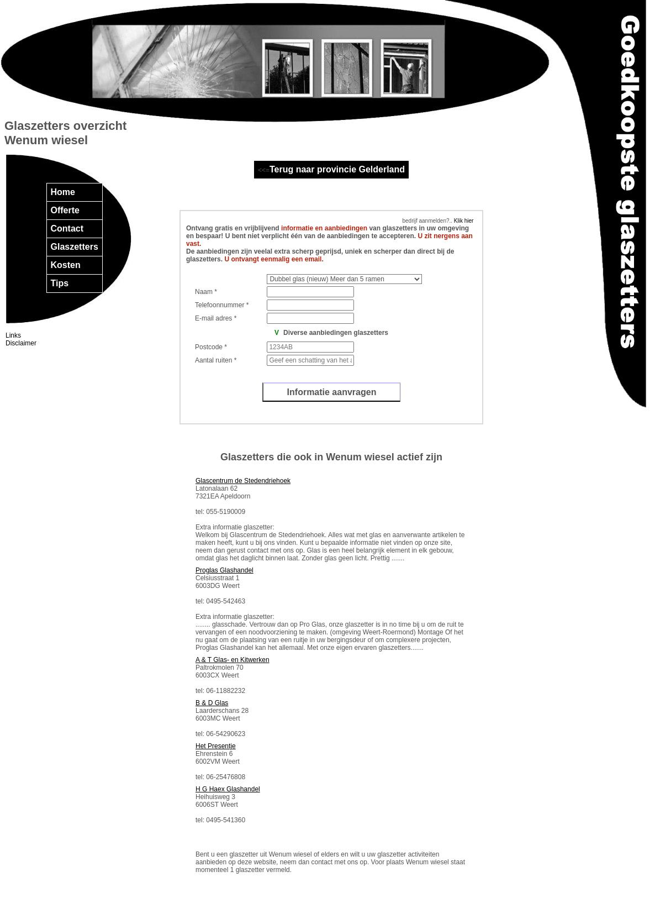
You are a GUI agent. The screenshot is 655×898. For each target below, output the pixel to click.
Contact (67, 228)
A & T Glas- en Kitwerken (233, 660)
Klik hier (462, 221)
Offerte (65, 210)
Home (63, 192)
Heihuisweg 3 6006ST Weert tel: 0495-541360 (228, 804)
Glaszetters (74, 246)
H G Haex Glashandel (228, 789)
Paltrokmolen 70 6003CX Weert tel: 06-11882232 (233, 675)
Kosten (66, 265)
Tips (60, 283)
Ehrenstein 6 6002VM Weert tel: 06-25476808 (220, 761)
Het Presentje (216, 746)
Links (13, 335)
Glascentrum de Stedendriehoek (243, 481)
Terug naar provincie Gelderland (337, 169)
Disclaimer (21, 343)
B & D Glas (212, 703)
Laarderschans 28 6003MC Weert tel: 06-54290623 (222, 718)
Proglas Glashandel (224, 570)
